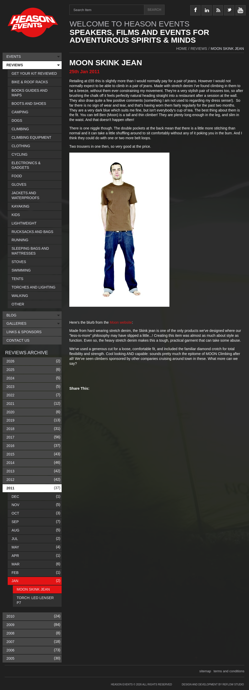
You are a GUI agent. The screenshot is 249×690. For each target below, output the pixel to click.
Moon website (121, 322)
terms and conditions (229, 671)
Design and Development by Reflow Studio (213, 684)
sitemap (205, 671)
